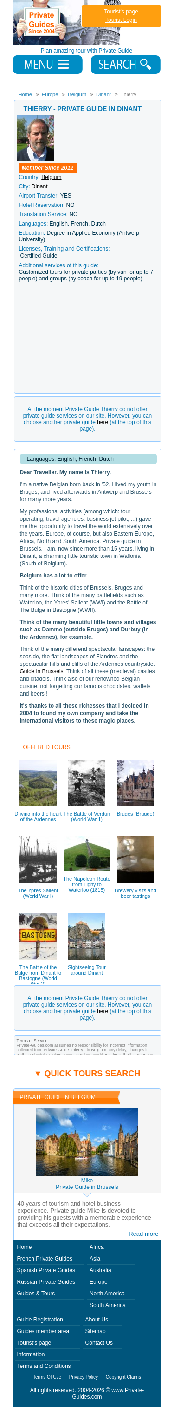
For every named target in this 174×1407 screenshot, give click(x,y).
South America (108, 1305)
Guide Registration (40, 1319)
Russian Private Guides (46, 1282)
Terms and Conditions (44, 1366)
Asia (95, 1258)
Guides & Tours (36, 1293)
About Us (96, 1319)
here (102, 422)
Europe (99, 1282)
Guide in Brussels (42, 671)
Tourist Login (121, 20)
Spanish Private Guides (46, 1270)
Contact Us (99, 1343)
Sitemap (95, 1331)
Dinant (40, 186)
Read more (143, 1233)
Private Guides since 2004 (68, 22)
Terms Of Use (47, 1377)
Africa (97, 1247)
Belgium (51, 177)
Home (24, 1247)
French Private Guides (44, 1258)
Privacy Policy (83, 1377)
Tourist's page (121, 11)
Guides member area (43, 1331)
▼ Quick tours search (87, 1073)
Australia (100, 1270)
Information (31, 1354)
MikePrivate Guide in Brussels (87, 1183)
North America (107, 1293)
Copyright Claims (123, 1377)
